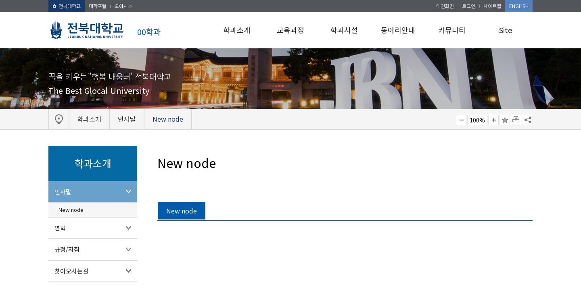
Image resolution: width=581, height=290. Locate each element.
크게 (493, 120)
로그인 (468, 5)
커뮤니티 (452, 30)
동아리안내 (398, 30)
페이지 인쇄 (516, 120)
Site (505, 30)
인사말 (62, 191)
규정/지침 (66, 249)
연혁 (60, 228)
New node (71, 209)
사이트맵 (492, 5)
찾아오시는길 (71, 271)
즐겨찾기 (504, 120)
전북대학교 (66, 5)
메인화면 (445, 5)
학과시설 (344, 30)
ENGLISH (519, 5)
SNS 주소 (527, 119)
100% (477, 120)
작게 (461, 120)
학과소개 (237, 30)
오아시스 (123, 5)
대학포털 (98, 5)
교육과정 (290, 30)
